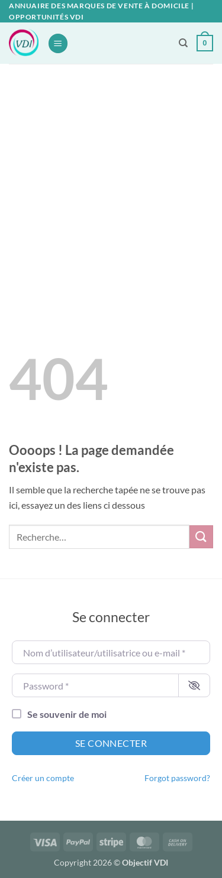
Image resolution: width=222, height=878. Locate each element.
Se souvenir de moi (67, 714)
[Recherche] (183, 43)
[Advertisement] (111, 180)
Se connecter (111, 743)
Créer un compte (43, 778)
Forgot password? (177, 778)
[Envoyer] (201, 536)
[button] (58, 43)
